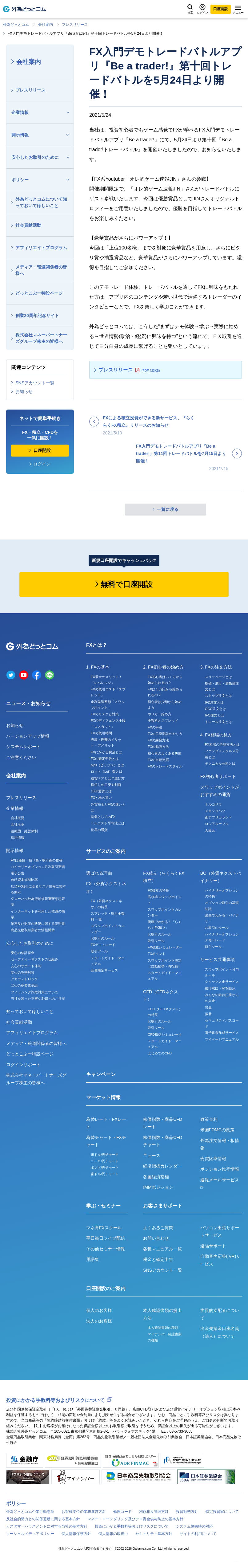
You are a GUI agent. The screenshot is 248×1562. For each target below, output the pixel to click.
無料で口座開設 (127, 584)
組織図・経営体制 (24, 831)
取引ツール (99, 951)
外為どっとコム (16, 24)
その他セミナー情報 (105, 1248)
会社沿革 (17, 824)
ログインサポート (23, 1064)
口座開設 (220, 9)
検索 (190, 9)
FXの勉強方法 (158, 746)
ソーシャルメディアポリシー (30, 1534)
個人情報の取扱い (113, 1534)
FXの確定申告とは (105, 758)
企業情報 (20, 112)
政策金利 (209, 1119)
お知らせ (24, 391)
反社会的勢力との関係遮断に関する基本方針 (43, 1519)
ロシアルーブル (217, 824)
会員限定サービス (104, 970)
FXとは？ (96, 645)
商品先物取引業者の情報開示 (33, 930)
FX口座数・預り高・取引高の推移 (36, 860)
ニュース (151, 1155)
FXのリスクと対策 (105, 714)
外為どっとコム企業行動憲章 (30, 1511)
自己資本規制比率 (24, 879)
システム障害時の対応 (194, 1526)
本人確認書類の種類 (163, 1327)
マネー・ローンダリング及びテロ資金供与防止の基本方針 (135, 1519)
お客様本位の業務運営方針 (84, 1511)
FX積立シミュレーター (165, 947)
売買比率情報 (213, 1158)
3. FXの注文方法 (216, 667)
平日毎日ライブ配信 (105, 1238)
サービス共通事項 (217, 959)
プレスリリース (75, 24)
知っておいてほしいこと (30, 1011)
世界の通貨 (99, 830)
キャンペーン (101, 1074)
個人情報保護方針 (76, 1534)
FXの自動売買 (158, 760)
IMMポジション (158, 1187)
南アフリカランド (218, 817)
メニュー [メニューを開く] (238, 10)
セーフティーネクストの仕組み (34, 959)
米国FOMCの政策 (217, 1129)
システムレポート (23, 746)
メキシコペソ (215, 811)
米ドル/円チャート (105, 1154)
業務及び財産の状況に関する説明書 (38, 923)
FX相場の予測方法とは (222, 744)
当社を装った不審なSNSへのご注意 (38, 998)
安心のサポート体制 (26, 966)
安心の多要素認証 (24, 985)
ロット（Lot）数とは (106, 771)
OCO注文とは (215, 709)
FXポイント (157, 954)
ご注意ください (21, 757)
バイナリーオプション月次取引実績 (38, 867)
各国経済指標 (156, 1176)
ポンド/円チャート (105, 1167)
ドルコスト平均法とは (108, 823)
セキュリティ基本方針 (153, 1534)
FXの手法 (155, 727)
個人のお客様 (99, 1310)
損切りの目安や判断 (106, 785)
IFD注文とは (214, 702)
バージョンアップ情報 (27, 736)
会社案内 (45, 24)
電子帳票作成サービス (222, 1032)
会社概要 (17, 818)
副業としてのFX (103, 816)
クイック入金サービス (222, 981)
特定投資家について (222, 1511)
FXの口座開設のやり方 (165, 734)
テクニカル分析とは (220, 763)
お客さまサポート (162, 1205)
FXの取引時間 (101, 733)
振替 (208, 1014)
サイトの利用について (198, 1534)
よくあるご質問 (158, 1227)
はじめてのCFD (160, 1053)
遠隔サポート (213, 1245)
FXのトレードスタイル (165, 766)
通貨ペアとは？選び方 (108, 778)
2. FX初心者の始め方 (163, 667)
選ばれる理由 (99, 873)
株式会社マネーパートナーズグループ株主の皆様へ (41, 338)
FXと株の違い (101, 797)
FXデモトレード (103, 945)
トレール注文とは (218, 722)
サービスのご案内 (106, 851)
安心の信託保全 (22, 953)
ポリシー (20, 179)
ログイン (202, 9)
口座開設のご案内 (106, 1288)
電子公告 (17, 873)
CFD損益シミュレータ (165, 1034)
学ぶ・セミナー (103, 1205)
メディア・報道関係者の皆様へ (41, 270)
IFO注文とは (214, 715)
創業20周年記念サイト (37, 315)
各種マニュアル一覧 (162, 1248)
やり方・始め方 (159, 714)
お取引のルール (102, 938)
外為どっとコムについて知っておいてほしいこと (41, 202)
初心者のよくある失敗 (165, 753)
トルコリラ (213, 804)
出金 (208, 1007)
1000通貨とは (101, 791)
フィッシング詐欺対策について (34, 992)
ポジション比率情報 (219, 1169)
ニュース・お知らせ (28, 703)
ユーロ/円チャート (105, 1161)
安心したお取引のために (35, 157)
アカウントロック (24, 979)
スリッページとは (218, 677)
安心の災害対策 (22, 972)
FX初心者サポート (218, 776)
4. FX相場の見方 (216, 734)
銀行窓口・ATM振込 (220, 988)
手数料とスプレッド (163, 720)
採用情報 (17, 837)
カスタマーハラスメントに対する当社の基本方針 (46, 1526)
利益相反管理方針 (154, 1511)
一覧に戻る (167, 509)
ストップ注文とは (218, 695)
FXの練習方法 (158, 740)
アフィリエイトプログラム (41, 247)
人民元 (210, 830)
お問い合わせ (156, 1238)
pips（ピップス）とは (107, 765)
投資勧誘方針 (187, 1511)
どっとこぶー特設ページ (39, 293)
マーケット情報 (103, 1097)
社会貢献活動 (28, 225)
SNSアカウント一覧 (34, 382)
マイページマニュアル (222, 1039)
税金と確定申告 (158, 1259)
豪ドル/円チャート (105, 1174)
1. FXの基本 (97, 667)
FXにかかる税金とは (106, 752)
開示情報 (20, 134)
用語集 (92, 1259)
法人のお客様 (99, 1321)
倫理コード (122, 1511)
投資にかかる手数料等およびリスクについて (55, 1400)
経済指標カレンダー (162, 1166)
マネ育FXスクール (104, 1227)
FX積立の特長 (158, 890)
